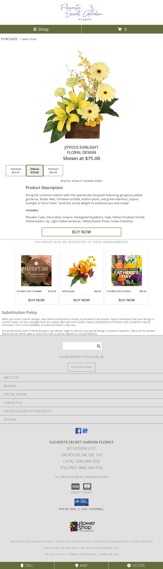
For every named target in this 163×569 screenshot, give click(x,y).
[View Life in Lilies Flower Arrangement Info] (81, 270)
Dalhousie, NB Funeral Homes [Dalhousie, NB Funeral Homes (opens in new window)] (31, 541)
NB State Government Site (99, 547)
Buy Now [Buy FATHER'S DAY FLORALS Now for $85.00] (127, 300)
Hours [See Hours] (136, 565)
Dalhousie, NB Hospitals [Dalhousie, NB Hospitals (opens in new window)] (74, 541)
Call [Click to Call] (27, 565)
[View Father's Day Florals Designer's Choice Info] (126, 270)
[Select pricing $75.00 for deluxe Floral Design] (35, 170)
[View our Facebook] (78, 432)
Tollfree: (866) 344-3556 (81, 467)
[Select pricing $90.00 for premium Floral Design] (53, 170)
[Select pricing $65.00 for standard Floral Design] (16, 170)
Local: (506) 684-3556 (81, 461)
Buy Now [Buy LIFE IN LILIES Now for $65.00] (81, 300)
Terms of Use (108, 554)
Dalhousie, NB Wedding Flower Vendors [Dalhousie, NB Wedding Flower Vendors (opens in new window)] (124, 541)
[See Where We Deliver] (81, 367)
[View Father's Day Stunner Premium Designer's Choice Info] (36, 270)
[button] (81, 502)
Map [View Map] (81, 565)
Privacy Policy (55, 554)
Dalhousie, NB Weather (61, 547)
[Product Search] (82, 346)
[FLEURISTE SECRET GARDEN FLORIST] (81, 19)
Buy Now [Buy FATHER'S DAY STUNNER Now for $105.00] (36, 300)
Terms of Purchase (82, 554)
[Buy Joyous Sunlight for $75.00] (81, 232)
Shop (40, 29)
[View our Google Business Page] (85, 432)
